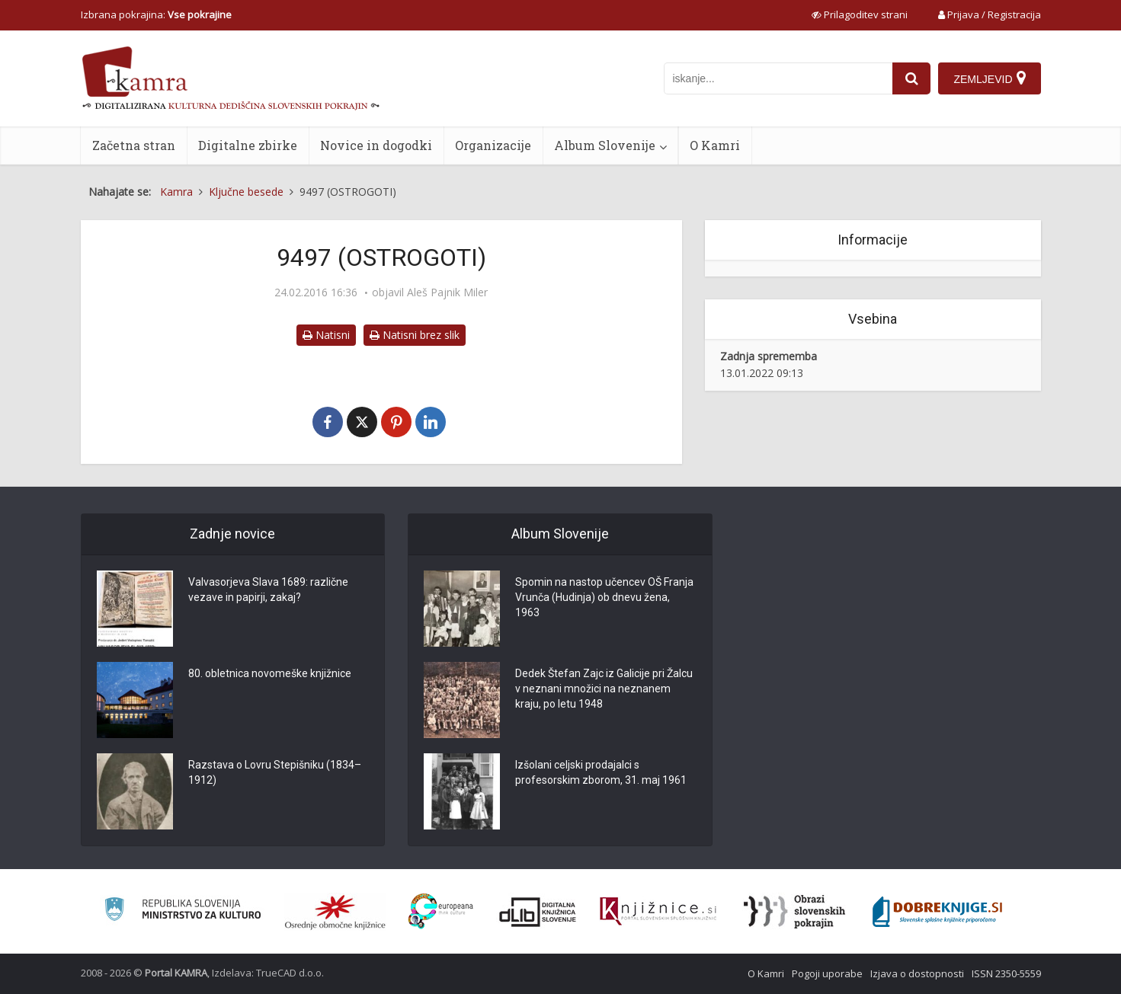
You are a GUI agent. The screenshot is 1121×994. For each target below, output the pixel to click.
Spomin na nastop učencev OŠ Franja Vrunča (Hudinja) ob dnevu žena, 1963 (604, 597)
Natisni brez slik (415, 335)
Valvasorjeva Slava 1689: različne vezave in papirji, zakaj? (268, 589)
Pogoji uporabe (827, 973)
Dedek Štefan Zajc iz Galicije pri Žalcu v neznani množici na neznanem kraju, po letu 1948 (604, 688)
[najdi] (911, 78)
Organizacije (493, 145)
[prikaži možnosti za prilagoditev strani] (860, 14)
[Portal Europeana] (440, 911)
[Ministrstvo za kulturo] (182, 911)
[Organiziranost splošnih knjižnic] (335, 912)
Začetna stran (133, 145)
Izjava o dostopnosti (917, 973)
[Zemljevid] (989, 78)
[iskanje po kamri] (778, 78)
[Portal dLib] (538, 912)
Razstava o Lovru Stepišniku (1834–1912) (274, 772)
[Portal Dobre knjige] (937, 912)
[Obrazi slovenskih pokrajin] (794, 912)
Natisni (326, 335)
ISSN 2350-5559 (1006, 973)
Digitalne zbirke (247, 145)
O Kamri (715, 145)
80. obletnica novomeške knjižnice (269, 673)
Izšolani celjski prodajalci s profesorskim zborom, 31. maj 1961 (601, 772)
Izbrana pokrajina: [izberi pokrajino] (156, 14)
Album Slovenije (604, 145)
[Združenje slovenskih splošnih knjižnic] (658, 912)
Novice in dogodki (376, 145)
